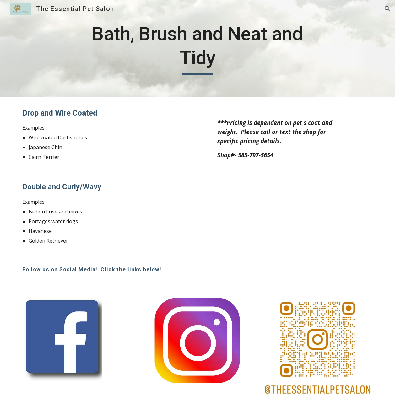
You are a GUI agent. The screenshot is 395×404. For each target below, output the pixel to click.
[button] (387, 8)
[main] (197, 48)
